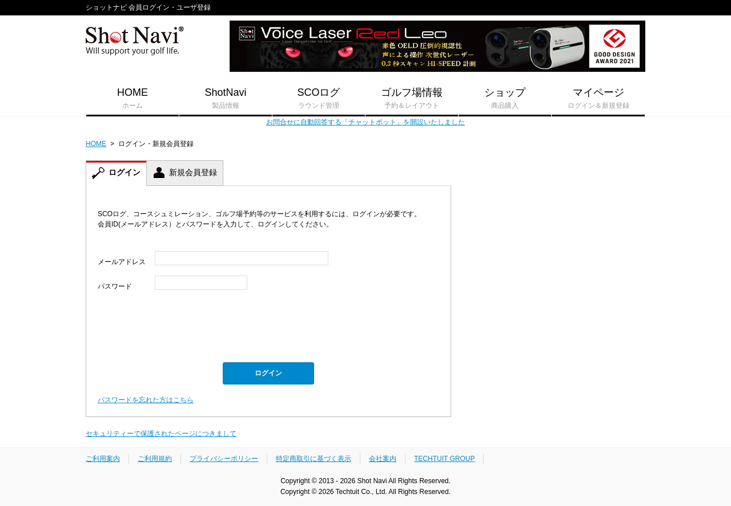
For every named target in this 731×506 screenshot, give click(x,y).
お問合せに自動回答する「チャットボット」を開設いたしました (365, 122)
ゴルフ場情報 (412, 99)
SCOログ (318, 99)
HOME (132, 99)
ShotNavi (225, 99)
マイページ (598, 99)
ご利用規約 (155, 459)
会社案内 (382, 459)
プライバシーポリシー (224, 459)
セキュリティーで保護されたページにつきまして (161, 434)
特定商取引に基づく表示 (313, 459)
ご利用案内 (103, 459)
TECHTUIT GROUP (444, 459)
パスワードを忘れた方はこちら (146, 400)
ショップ (505, 99)
